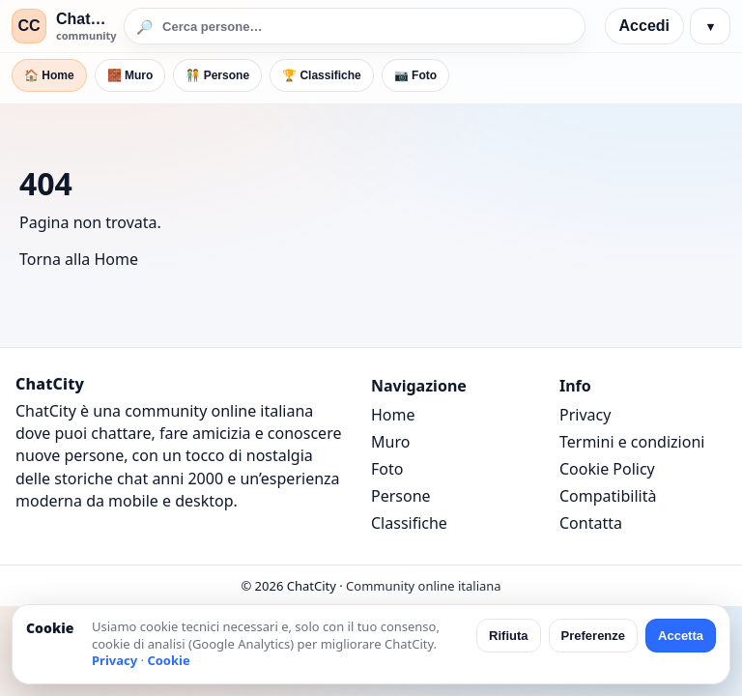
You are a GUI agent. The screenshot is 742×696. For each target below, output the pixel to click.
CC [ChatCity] (28, 25)
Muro (390, 441)
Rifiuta (508, 635)
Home (393, 414)
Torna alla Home (78, 259)
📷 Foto (415, 75)
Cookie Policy (607, 468)
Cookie (168, 660)
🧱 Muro (130, 75)
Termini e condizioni (631, 441)
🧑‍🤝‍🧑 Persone (217, 75)
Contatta (590, 523)
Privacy (585, 414)
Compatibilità (607, 496)
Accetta (680, 635)
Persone (401, 496)
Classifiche (409, 523)
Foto (387, 468)
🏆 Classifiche (321, 75)
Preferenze (593, 635)
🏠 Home (49, 75)
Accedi (644, 25)
